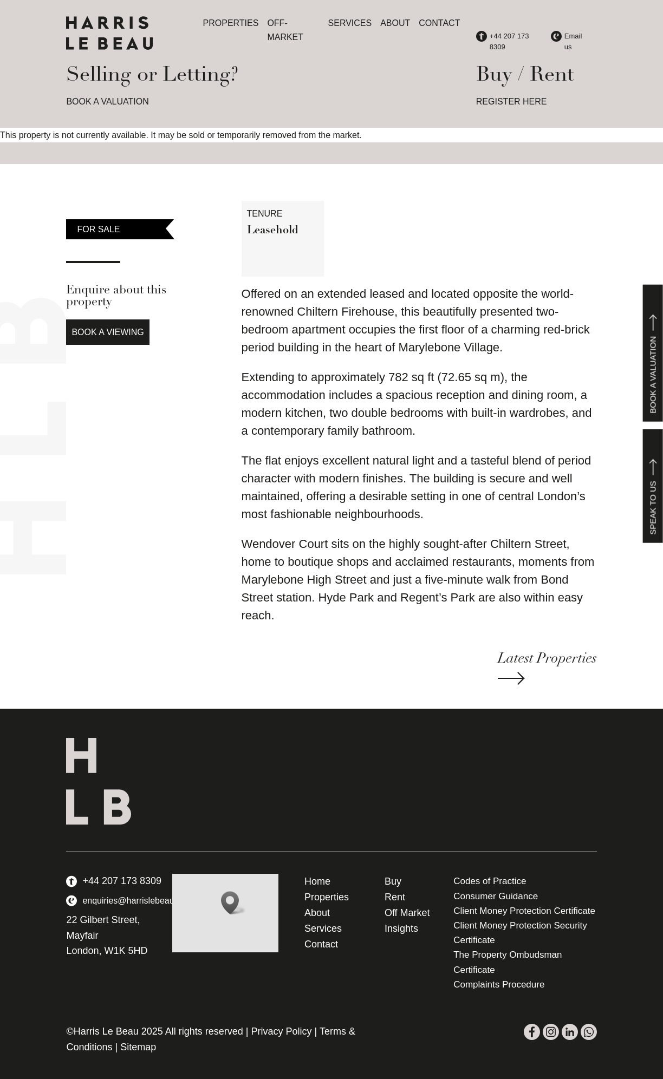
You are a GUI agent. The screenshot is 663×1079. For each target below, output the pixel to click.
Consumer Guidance (495, 896)
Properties (231, 23)
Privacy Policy (281, 1031)
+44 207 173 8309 (121, 880)
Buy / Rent (525, 75)
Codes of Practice (489, 881)
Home (317, 881)
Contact (439, 23)
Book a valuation (653, 353)
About (395, 23)
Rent (395, 897)
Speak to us (653, 486)
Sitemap (138, 1047)
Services (350, 23)
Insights (401, 928)
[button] (233, 902)
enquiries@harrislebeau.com (137, 900)
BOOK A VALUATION (107, 101)
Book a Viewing (108, 332)
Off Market (407, 912)
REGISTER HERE (511, 101)
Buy (393, 881)
